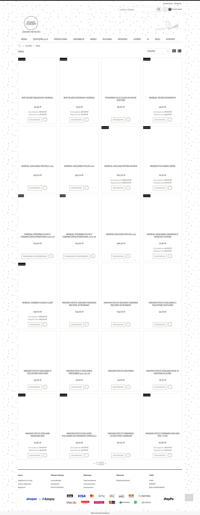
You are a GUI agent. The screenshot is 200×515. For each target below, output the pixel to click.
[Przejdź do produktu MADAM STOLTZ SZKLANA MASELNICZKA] (37, 412)
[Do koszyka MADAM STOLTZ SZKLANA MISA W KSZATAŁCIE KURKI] (160, 387)
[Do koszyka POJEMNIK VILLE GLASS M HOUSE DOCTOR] (118, 119)
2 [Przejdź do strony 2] (101, 463)
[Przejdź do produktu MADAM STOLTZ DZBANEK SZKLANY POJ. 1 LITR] (162, 412)
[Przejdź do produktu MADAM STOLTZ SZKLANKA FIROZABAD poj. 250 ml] (79, 350)
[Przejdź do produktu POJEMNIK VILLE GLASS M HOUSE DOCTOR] (120, 76)
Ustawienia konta (89, 484)
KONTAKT (152, 484)
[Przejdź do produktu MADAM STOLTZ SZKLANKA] (120, 350)
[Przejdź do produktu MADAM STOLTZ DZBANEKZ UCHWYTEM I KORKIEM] (120, 412)
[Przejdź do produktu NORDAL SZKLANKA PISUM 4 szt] (79, 145)
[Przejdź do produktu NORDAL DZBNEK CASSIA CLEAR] (37, 281)
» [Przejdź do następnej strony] (105, 463)
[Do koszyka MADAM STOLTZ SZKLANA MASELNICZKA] (35, 455)
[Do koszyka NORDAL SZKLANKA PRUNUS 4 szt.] (35, 188)
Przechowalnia (88, 487)
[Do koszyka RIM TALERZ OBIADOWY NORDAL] (35, 119)
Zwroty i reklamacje (24, 484)
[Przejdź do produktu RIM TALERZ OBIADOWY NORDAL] (37, 76)
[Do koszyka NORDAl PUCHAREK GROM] (160, 188)
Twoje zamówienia (90, 480)
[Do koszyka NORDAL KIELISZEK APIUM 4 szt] (118, 256)
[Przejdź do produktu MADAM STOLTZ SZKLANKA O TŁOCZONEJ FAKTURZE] (162, 281)
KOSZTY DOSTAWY (57, 487)
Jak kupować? (55, 484)
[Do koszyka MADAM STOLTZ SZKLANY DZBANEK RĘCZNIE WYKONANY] (76, 324)
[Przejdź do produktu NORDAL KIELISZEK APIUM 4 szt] (120, 213)
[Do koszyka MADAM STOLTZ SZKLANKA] (118, 387)
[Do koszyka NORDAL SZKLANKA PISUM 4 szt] (76, 188)
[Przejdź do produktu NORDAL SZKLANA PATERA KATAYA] (120, 145)
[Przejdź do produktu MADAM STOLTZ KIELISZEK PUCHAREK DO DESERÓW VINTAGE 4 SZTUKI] (79, 412)
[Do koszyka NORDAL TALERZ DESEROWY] (160, 119)
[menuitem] (24, 39)
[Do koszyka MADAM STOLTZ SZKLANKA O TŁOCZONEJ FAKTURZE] (160, 324)
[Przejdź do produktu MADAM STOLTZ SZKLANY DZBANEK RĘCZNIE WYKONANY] (79, 281)
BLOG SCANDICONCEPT (157, 487)
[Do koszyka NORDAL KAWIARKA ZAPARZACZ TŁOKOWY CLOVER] (160, 256)
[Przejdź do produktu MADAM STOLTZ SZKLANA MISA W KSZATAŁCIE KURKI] (162, 350)
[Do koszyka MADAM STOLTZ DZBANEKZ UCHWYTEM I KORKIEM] (118, 455)
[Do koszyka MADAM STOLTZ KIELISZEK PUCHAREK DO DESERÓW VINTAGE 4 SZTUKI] (76, 455)
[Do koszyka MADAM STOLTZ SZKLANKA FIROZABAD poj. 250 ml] (76, 387)
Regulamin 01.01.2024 (25, 480)
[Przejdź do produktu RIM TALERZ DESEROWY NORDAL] (79, 76)
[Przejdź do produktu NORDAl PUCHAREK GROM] (162, 145)
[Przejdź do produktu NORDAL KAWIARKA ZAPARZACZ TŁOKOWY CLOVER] (162, 213)
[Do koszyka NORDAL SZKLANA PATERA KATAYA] (118, 188)
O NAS (151, 480)
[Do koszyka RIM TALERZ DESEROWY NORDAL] (76, 119)
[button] (45, 119)
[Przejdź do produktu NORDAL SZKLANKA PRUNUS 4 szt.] (37, 145)
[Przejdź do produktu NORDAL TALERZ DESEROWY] (162, 76)
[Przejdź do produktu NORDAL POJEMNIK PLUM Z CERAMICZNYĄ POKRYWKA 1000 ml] (37, 213)
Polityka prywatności (123, 480)
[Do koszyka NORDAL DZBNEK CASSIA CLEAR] (35, 324)
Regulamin (21, 487)
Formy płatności (56, 480)
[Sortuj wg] (158, 51)
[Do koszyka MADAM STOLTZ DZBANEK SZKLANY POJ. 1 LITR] (160, 455)
